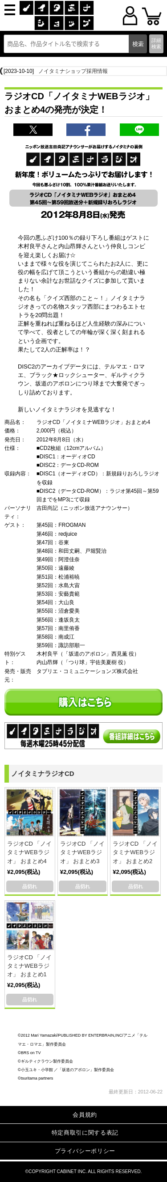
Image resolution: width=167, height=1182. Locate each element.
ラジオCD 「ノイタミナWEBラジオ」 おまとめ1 (29, 966)
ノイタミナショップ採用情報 (73, 71)
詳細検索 (156, 43)
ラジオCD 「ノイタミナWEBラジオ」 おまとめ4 (29, 852)
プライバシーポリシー (85, 1151)
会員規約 (85, 1114)
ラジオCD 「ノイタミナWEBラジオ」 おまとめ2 (135, 852)
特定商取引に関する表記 (85, 1132)
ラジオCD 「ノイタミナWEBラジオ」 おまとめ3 (82, 852)
